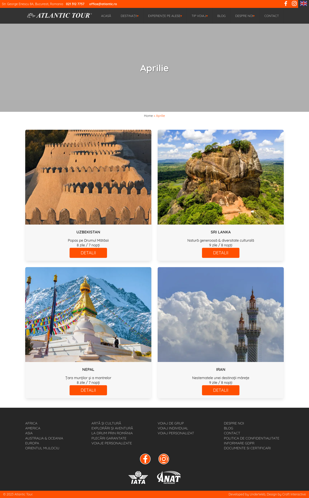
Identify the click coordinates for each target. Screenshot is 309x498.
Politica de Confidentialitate (251, 438)
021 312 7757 (75, 4)
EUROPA (32, 443)
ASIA (29, 433)
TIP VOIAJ (200, 16)
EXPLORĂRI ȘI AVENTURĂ (112, 428)
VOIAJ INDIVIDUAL (173, 428)
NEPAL (88, 369)
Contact (271, 16)
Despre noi (245, 16)
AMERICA (32, 428)
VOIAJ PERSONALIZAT (176, 433)
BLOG (221, 16)
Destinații (129, 16)
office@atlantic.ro (103, 4)
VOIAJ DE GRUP (171, 423)
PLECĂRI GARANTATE (108, 438)
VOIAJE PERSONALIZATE (111, 443)
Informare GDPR (239, 443)
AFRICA (31, 423)
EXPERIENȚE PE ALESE (165, 16)
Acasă (106, 16)
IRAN (220, 369)
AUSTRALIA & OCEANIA (44, 438)
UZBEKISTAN (88, 231)
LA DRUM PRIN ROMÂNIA (112, 433)
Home (148, 116)
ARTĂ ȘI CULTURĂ (106, 423)
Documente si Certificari (247, 448)
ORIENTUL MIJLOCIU (42, 448)
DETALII (88, 253)
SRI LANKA (221, 231)
